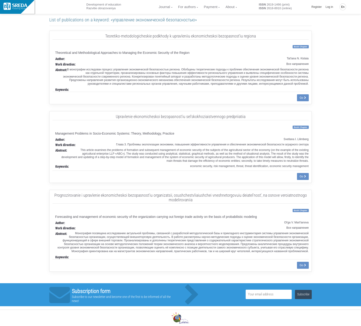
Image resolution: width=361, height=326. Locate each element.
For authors (187, 7)
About (229, 7)
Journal (164, 7)
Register (317, 7)
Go (303, 97)
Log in (329, 7)
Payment (210, 7)
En (343, 7)
